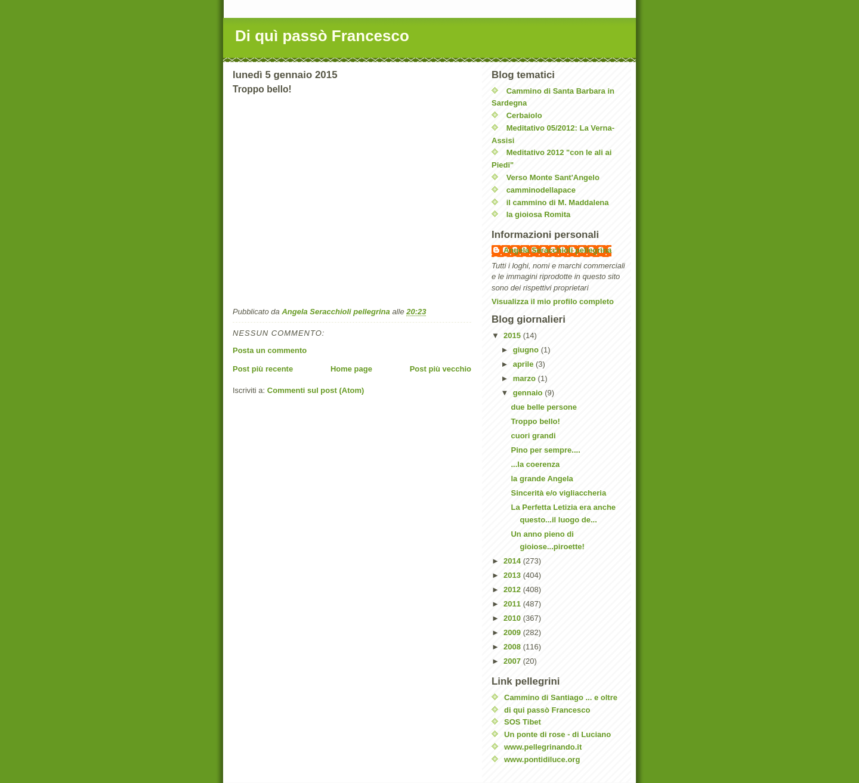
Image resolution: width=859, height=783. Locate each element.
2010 (513, 618)
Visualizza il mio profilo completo (553, 301)
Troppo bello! (535, 421)
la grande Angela (542, 478)
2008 (513, 646)
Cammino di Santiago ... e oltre (560, 697)
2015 (513, 335)
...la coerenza (535, 464)
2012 (513, 589)
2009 (513, 632)
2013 (513, 575)
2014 (513, 560)
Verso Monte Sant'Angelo (553, 177)
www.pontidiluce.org (542, 759)
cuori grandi (533, 435)
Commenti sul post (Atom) (315, 390)
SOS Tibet (522, 721)
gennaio (529, 392)
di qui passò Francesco (547, 709)
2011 (513, 603)
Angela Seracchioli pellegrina (557, 250)
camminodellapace (541, 189)
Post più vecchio (440, 368)
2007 (513, 661)
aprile (524, 364)
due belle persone (544, 407)
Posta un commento (270, 350)
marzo (525, 378)
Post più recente (263, 368)
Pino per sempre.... (545, 449)
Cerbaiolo (524, 115)
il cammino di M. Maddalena (557, 202)
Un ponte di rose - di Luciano (557, 734)
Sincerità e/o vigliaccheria (558, 492)
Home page (351, 368)
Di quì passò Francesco (322, 36)
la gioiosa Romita (538, 214)
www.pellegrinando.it (543, 746)
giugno (527, 349)
